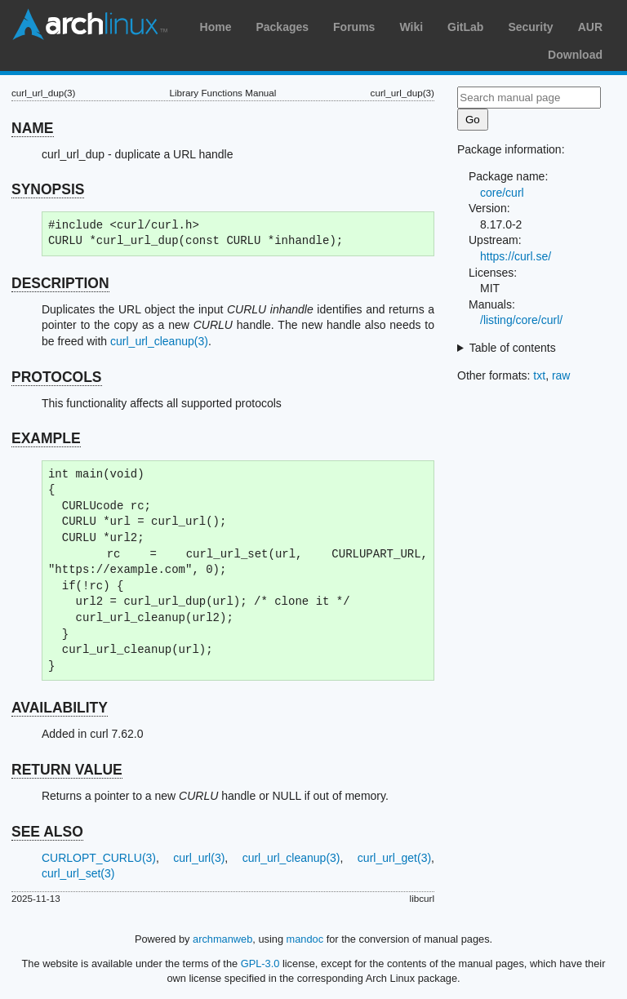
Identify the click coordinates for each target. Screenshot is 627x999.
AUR (590, 26)
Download (575, 54)
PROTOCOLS (56, 377)
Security (530, 26)
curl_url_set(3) (78, 873)
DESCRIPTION (60, 283)
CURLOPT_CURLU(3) (99, 857)
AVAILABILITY (59, 707)
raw (561, 375)
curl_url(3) (199, 857)
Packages (282, 26)
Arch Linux (89, 24)
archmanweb (222, 939)
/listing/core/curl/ (521, 319)
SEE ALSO (47, 832)
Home (216, 26)
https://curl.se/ (515, 256)
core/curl (502, 192)
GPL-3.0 (260, 963)
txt (539, 375)
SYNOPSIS (47, 189)
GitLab (465, 26)
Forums (354, 26)
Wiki (411, 26)
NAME (32, 128)
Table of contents (512, 347)
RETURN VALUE (66, 769)
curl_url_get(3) (394, 857)
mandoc (305, 939)
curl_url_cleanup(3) (159, 341)
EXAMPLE (46, 438)
